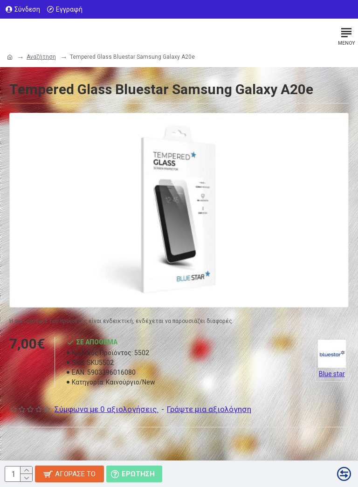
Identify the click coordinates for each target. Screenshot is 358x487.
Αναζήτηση (41, 57)
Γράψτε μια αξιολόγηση (209, 409)
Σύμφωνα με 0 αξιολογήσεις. (106, 409)
